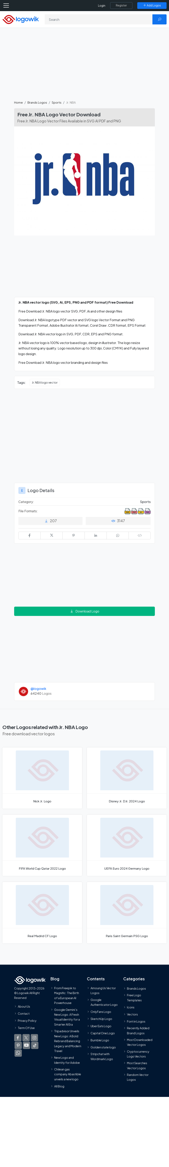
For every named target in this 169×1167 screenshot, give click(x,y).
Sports (56, 102)
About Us (24, 1006)
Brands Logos (37, 102)
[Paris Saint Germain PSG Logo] (127, 912)
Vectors (132, 1014)
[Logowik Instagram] (34, 1037)
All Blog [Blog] (59, 1086)
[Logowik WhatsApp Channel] (18, 1053)
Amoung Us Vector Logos (103, 990)
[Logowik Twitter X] (26, 1037)
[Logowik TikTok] (34, 1045)
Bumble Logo (100, 1040)
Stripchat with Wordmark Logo (102, 1056)
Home (18, 102)
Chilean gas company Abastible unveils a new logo (67, 1074)
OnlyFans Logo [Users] (101, 1011)
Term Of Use (26, 1027)
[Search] (99, 19)
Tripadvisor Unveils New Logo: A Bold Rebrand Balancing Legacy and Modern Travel (67, 1041)
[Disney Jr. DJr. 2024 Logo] (127, 778)
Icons (130, 1007)
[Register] (121, 5)
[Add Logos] (152, 5)
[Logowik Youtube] (26, 1045)
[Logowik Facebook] (17, 1037)
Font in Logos (136, 1021)
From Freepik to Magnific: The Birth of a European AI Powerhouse (66, 995)
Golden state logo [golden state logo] (103, 1047)
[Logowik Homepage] (20, 19)
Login (101, 5)
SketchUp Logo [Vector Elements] (101, 1019)
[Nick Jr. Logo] (42, 778)
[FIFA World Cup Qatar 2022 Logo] (42, 845)
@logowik (38, 688)
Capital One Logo (103, 1033)
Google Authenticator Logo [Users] (104, 1002)
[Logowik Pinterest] (18, 1045)
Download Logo (84, 611)
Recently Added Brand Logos (138, 1030)
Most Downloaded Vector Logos (139, 1042)
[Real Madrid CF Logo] (42, 912)
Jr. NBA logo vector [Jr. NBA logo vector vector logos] (45, 382)
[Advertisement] (84, 66)
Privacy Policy (27, 1020)
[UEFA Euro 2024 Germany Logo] (127, 845)
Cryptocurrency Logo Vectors (138, 1053)
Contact (24, 1013)
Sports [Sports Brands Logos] (145, 502)
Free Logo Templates (134, 997)
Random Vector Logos (138, 1077)
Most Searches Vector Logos (137, 1065)
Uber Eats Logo (101, 1026)
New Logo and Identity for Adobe (67, 1060)
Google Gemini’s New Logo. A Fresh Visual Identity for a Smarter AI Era (67, 1017)
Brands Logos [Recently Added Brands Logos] (136, 988)
